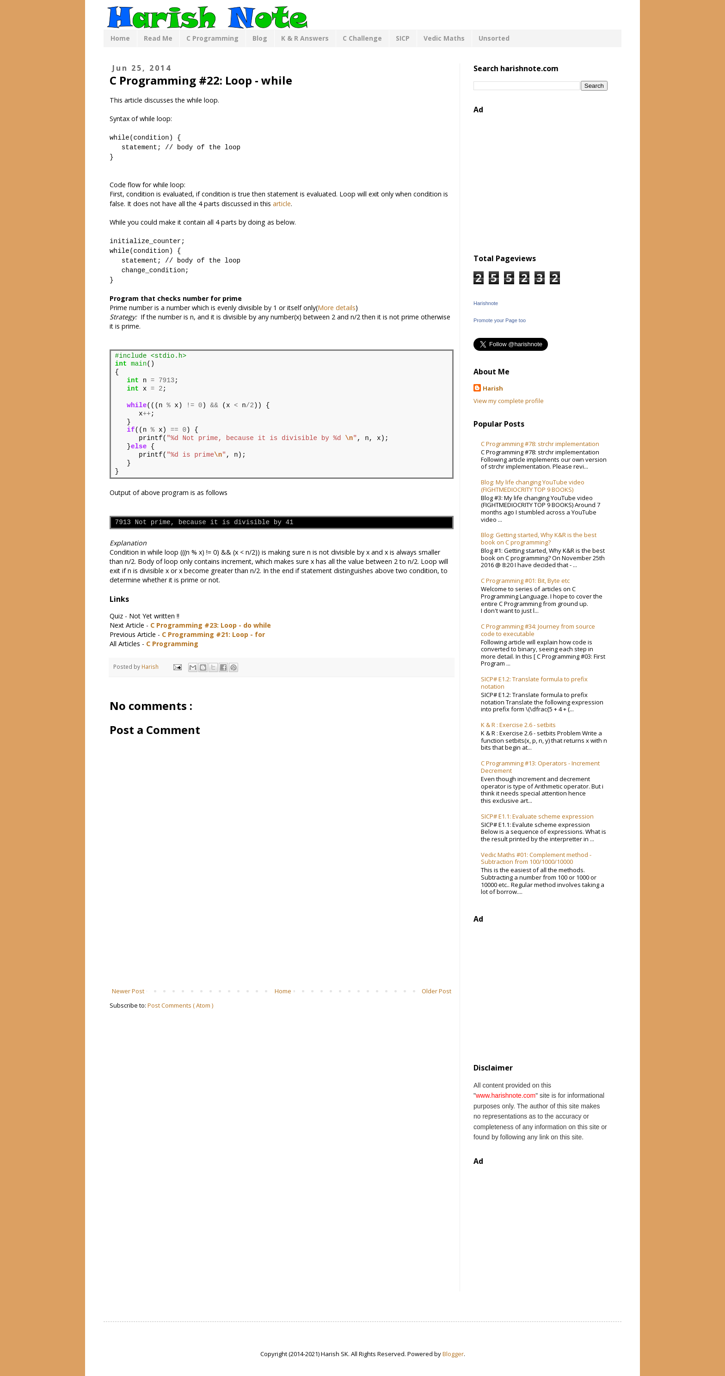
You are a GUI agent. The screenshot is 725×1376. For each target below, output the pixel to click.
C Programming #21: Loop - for (213, 634)
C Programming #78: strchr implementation (540, 444)
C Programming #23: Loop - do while (210, 625)
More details (337, 307)
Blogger (453, 1354)
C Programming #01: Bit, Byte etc (525, 580)
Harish (493, 388)
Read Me (158, 38)
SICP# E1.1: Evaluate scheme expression (537, 816)
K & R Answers (305, 38)
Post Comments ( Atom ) (180, 1005)
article (282, 203)
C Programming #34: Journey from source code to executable (538, 630)
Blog (259, 38)
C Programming (212, 38)
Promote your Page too (499, 320)
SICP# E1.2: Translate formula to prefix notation (534, 683)
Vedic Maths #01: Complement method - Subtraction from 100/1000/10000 (536, 858)
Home (120, 38)
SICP (403, 38)
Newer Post (128, 991)
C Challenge (362, 38)
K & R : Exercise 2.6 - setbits (518, 725)
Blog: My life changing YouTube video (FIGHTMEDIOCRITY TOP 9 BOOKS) (532, 486)
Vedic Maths (444, 38)
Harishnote (485, 303)
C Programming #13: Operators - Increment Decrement (540, 767)
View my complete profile (508, 401)
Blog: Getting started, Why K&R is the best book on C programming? (538, 538)
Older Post (436, 991)
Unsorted (494, 38)
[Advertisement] (281, 961)
